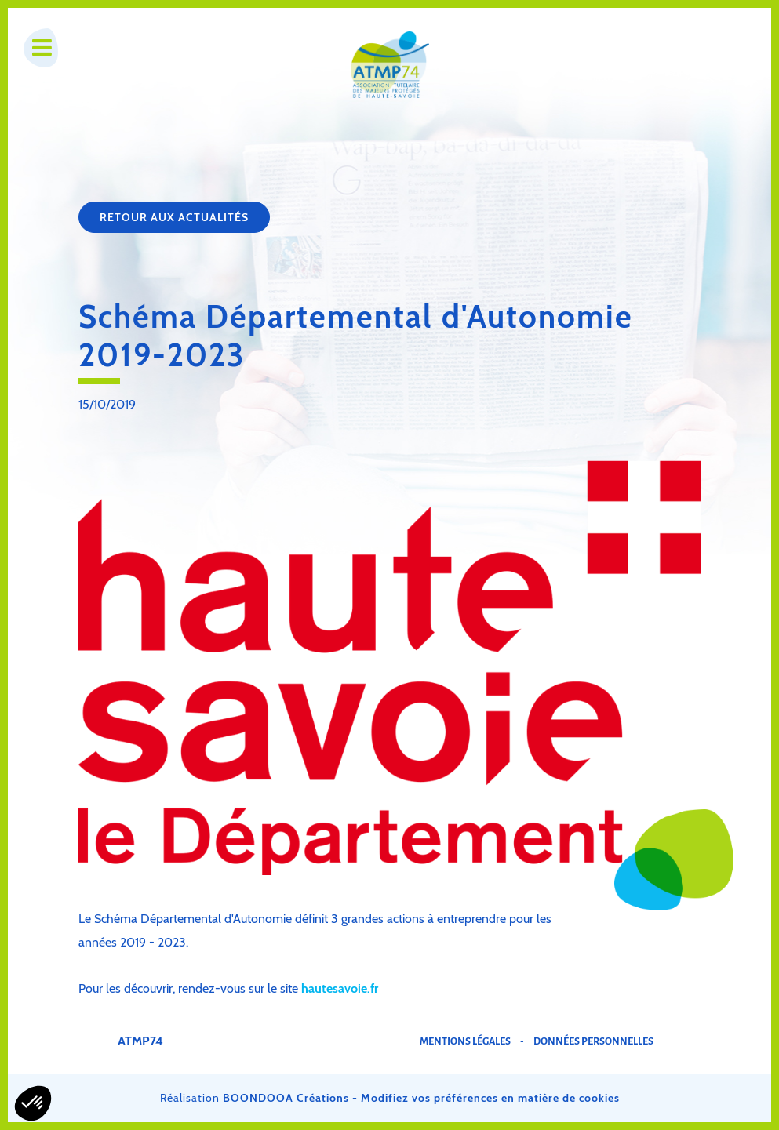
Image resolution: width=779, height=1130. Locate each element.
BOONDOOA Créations (286, 1098)
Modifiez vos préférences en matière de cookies (490, 1098)
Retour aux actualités (174, 217)
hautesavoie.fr (339, 988)
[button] (33, 1103)
